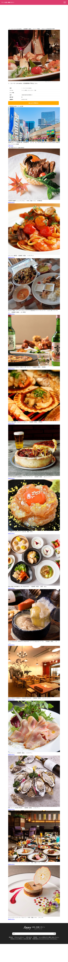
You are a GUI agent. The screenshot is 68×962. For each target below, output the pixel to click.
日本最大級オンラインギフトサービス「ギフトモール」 (44, 938)
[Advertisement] (34, 16)
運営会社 (11, 937)
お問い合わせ (29, 937)
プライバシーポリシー (19, 937)
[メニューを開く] (64, 2)
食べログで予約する (33, 103)
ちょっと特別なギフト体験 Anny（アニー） (49, 937)
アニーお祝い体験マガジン (7, 2)
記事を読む (11, 145)
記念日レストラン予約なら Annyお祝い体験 (21, 938)
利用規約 (35, 937)
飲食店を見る (11, 202)
